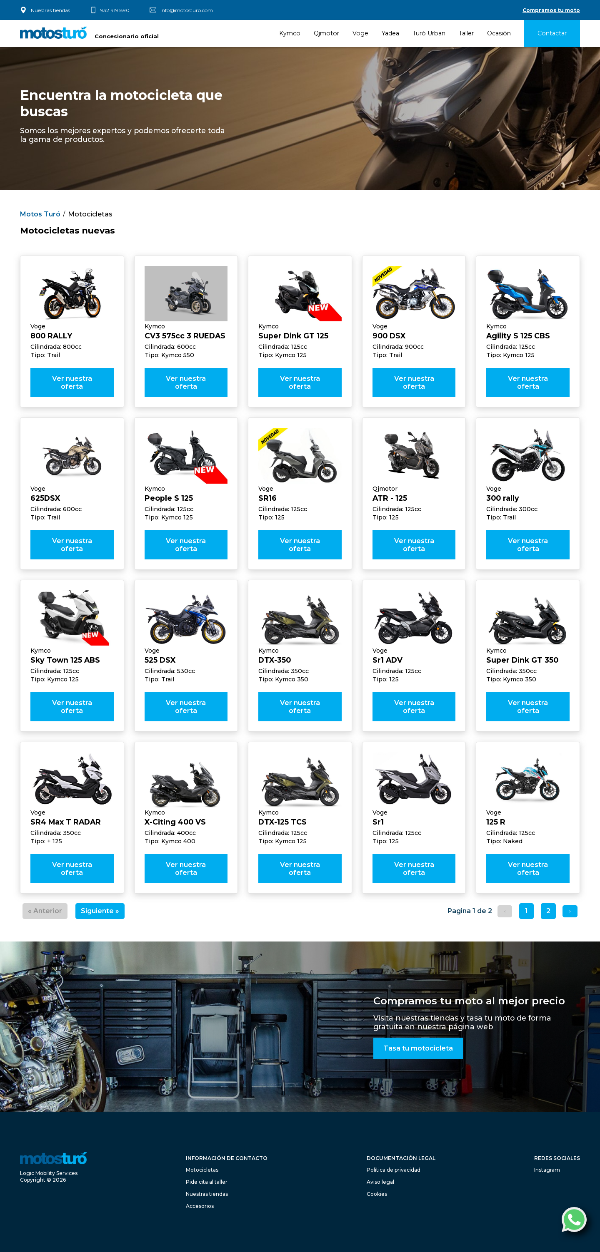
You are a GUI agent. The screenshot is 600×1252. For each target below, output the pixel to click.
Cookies (377, 1194)
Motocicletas (90, 214)
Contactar (552, 33)
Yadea (390, 33)
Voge (360, 33)
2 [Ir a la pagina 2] (548, 911)
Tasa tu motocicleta (418, 1048)
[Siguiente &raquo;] (569, 911)
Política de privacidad (393, 1170)
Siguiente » (100, 911)
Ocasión (499, 33)
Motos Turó (40, 214)
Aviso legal (380, 1182)
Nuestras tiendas (50, 10)
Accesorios (200, 1206)
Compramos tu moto (551, 10)
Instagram (547, 1170)
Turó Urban (428, 33)
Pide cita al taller (207, 1182)
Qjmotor (326, 33)
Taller (466, 33)
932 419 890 (115, 10)
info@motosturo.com (186, 10)
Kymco (289, 33)
